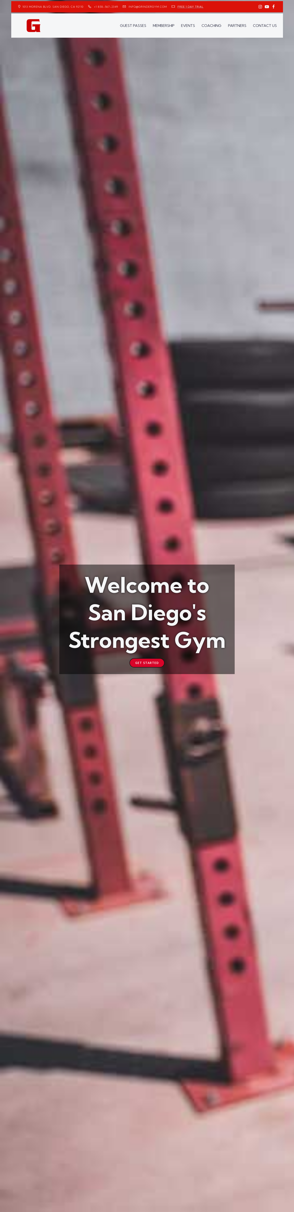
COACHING (211, 25)
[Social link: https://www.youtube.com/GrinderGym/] (267, 7)
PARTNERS (237, 25)
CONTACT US (265, 25)
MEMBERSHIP (163, 25)
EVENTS (188, 25)
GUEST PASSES (133, 25)
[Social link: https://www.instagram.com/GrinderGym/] (260, 7)
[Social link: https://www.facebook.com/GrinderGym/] (273, 7)
